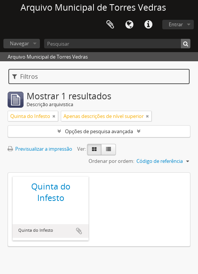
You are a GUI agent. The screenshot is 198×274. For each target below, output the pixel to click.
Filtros (25, 76)
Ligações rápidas (148, 24)
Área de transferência (110, 24)
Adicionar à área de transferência (79, 231)
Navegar (19, 43)
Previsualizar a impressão (40, 148)
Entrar (176, 24)
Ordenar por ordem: (111, 161)
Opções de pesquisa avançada (99, 131)
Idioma (129, 24)
